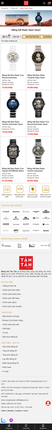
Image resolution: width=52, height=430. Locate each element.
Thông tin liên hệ (9, 286)
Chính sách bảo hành (11, 290)
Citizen (3, 411)
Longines (18, 411)
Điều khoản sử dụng (10, 316)
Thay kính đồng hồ (10, 355)
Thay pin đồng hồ (9, 351)
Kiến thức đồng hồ (10, 337)
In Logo (5, 371)
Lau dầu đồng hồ (9, 359)
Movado (11, 411)
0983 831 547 (12, 404)
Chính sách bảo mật (10, 324)
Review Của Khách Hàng (12, 320)
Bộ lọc (6, 36)
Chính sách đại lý (9, 302)
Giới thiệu (6, 329)
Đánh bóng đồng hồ (10, 363)
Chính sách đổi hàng (10, 298)
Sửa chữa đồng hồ (10, 347)
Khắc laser (6, 367)
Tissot (25, 411)
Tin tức (5, 333)
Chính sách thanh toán (11, 294)
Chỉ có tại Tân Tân (32, 37)
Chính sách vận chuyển (12, 306)
